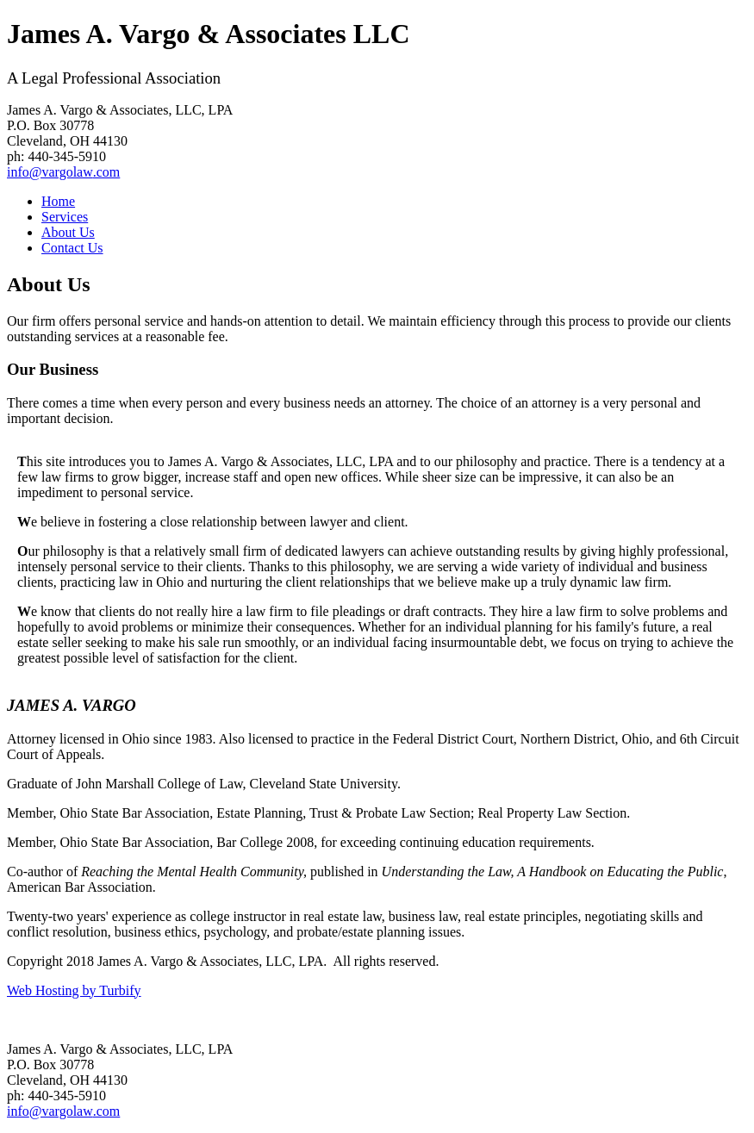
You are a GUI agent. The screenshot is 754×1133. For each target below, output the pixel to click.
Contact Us (72, 247)
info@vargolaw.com (63, 172)
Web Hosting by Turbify (74, 990)
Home (58, 201)
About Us (68, 232)
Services (64, 216)
